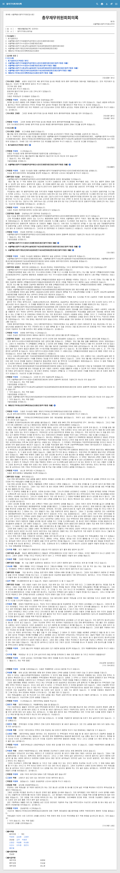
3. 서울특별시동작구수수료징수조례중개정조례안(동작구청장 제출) (31, 65)
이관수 (11, 845)
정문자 (9, 704)
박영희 (15, 100)
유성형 (9, 566)
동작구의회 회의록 (14, 4)
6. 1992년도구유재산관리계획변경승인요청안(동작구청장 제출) (29, 73)
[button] (107, 4)
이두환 (9, 549)
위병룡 (9, 672)
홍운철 (11, 848)
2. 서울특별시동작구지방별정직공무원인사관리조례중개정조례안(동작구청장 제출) (37, 63)
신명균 (9, 733)
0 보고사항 (10, 58)
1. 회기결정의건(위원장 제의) (17, 60)
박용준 (9, 559)
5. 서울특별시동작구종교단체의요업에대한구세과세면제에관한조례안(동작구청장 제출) (38, 70)
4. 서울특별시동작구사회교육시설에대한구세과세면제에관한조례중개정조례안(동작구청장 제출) (42, 68)
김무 (8, 581)
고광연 (9, 777)
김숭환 (18, 837)
